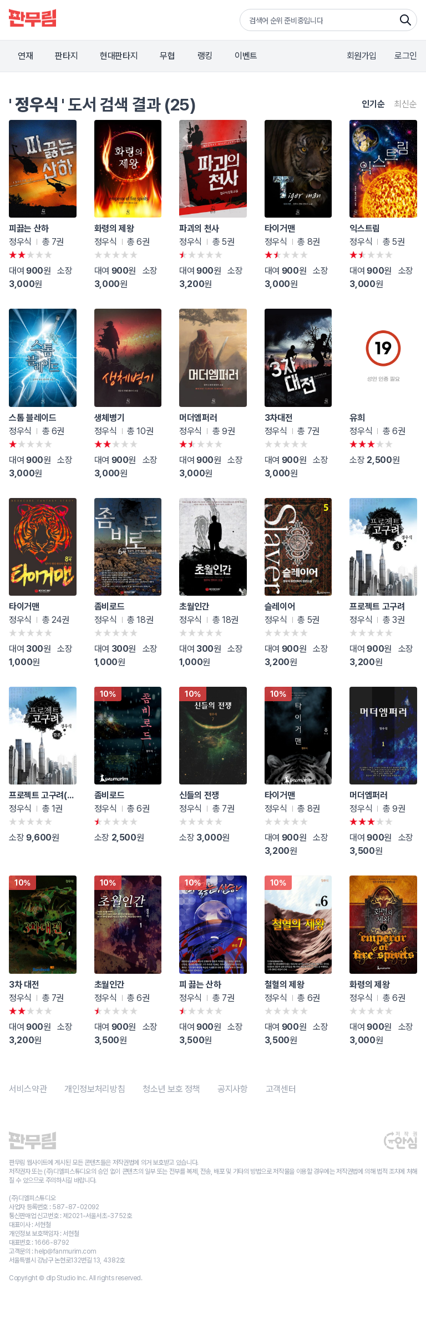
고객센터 (281, 1089)
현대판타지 (119, 56)
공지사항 (232, 1089)
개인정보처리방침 (94, 1089)
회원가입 (362, 56)
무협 (167, 56)
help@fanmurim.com (65, 1251)
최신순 (405, 104)
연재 (25, 56)
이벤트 (246, 56)
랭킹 (204, 56)
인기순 (373, 104)
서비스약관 (28, 1089)
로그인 (405, 56)
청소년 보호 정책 (171, 1089)
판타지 (66, 56)
